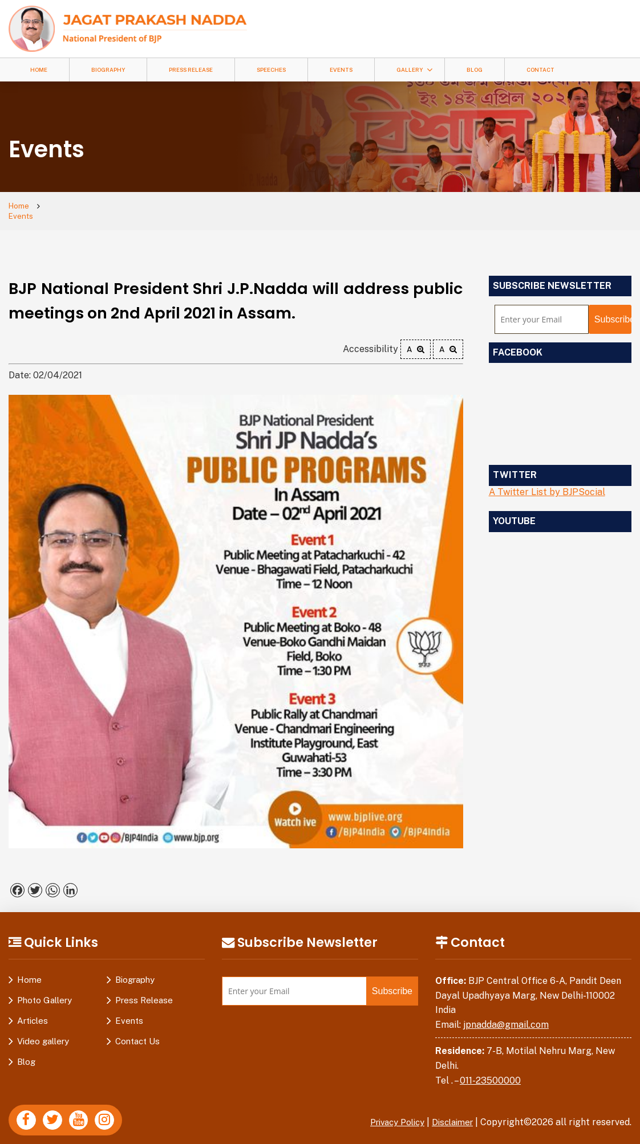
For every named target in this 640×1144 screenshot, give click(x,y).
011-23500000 (490, 1070)
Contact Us (137, 1032)
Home (38, 70)
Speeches (271, 70)
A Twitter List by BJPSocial (547, 482)
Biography (108, 70)
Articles (32, 1011)
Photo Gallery (44, 991)
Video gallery (43, 1032)
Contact (540, 70)
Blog (475, 70)
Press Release (191, 70)
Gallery (409, 70)
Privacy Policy (389, 1113)
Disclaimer (450, 1113)
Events (341, 70)
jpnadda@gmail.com (506, 1015)
